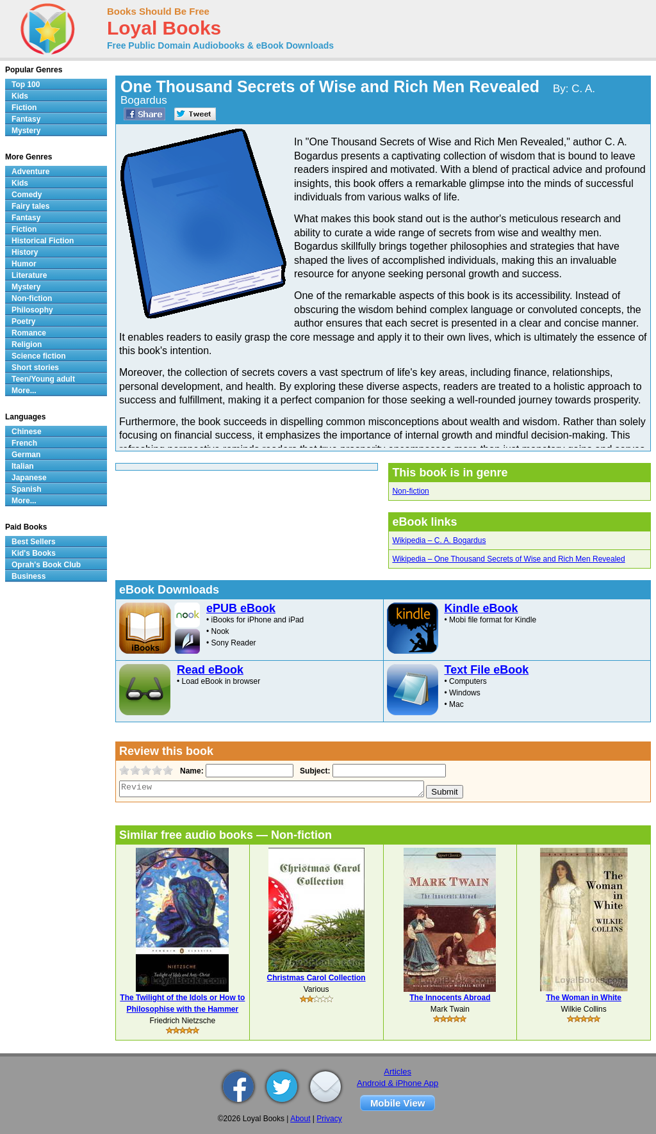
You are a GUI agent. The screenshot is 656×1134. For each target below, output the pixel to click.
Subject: (313, 770)
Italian (23, 466)
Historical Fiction (43, 240)
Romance (29, 332)
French (24, 443)
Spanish (27, 489)
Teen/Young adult (43, 379)
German (26, 454)
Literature (29, 275)
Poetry (23, 321)
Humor (24, 263)
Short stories (35, 367)
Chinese (27, 431)
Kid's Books (34, 553)
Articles (397, 1071)
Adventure (30, 171)
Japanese (29, 477)
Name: (191, 770)
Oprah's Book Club (46, 564)
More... (24, 390)
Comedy (27, 194)
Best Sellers (34, 541)
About (300, 1118)
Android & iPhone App (397, 1083)
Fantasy (26, 119)
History (25, 252)
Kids (20, 96)
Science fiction (39, 356)
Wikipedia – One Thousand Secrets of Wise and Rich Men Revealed (508, 559)
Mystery (26, 130)
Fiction (24, 107)
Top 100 (26, 84)
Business (28, 576)
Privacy (328, 1118)
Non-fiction (410, 491)
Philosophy (32, 309)
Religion (27, 344)
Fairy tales (30, 206)
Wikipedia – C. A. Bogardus (439, 540)
